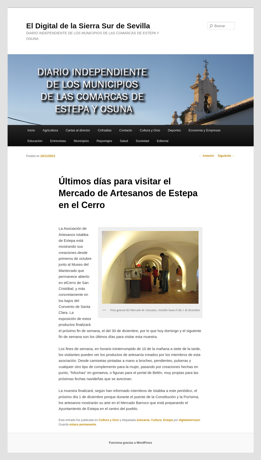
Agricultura (50, 130)
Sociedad (142, 141)
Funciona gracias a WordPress (130, 442)
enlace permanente (82, 424)
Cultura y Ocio (150, 130)
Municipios (81, 141)
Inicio (31, 130)
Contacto (125, 130)
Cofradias (105, 130)
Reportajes (104, 141)
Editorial (162, 141)
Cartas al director (78, 130)
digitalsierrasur (189, 420)
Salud (124, 141)
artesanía (143, 420)
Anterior (206, 156)
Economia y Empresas (204, 130)
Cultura (156, 420)
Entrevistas (58, 141)
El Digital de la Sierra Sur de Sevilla (88, 26)
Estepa (168, 420)
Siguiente (226, 156)
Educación (35, 141)
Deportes (174, 130)
